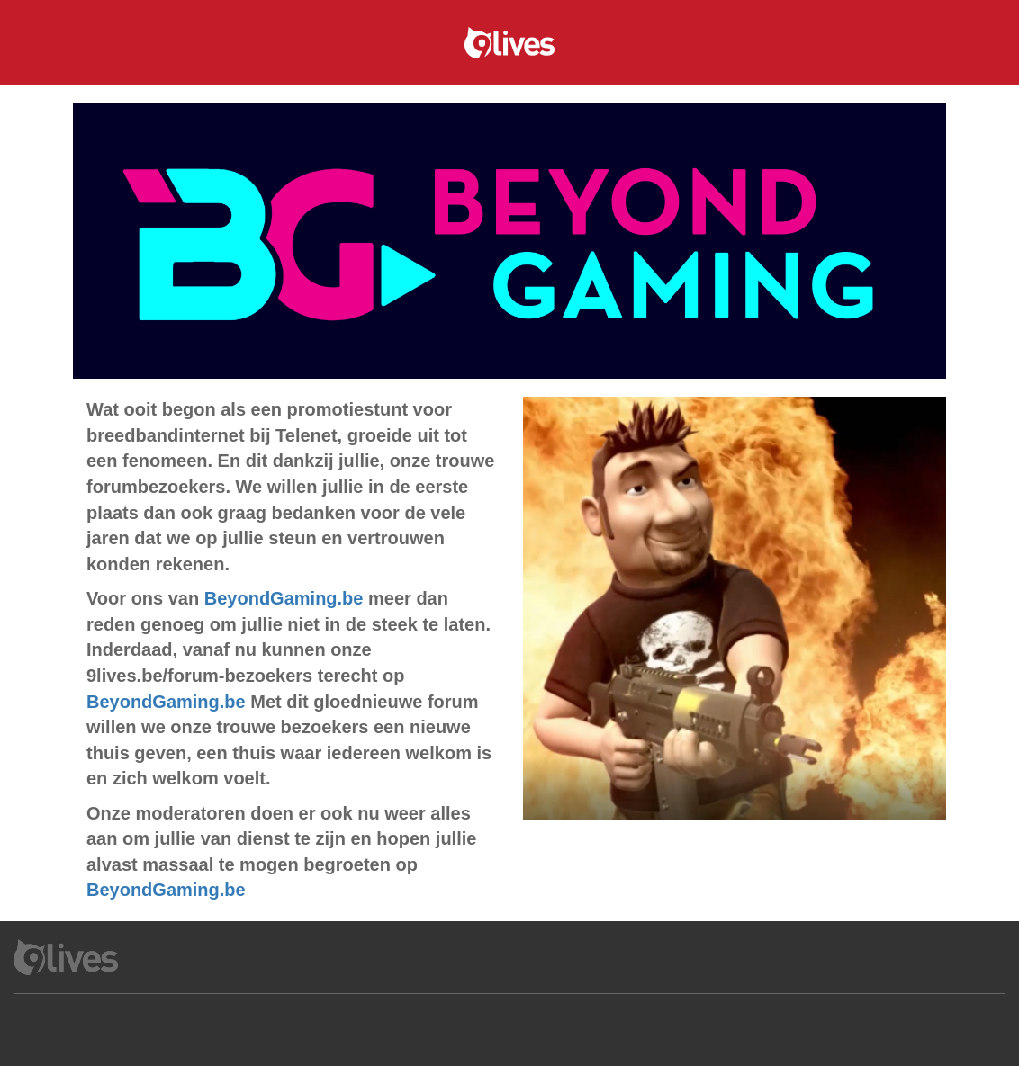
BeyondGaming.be (284, 598)
